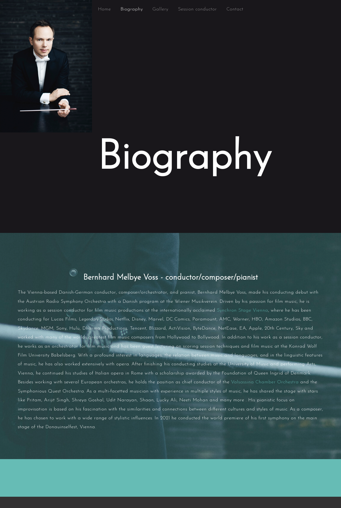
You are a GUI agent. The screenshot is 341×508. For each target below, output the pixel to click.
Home (104, 9)
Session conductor (197, 9)
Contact (234, 9)
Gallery (160, 9)
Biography (131, 9)
